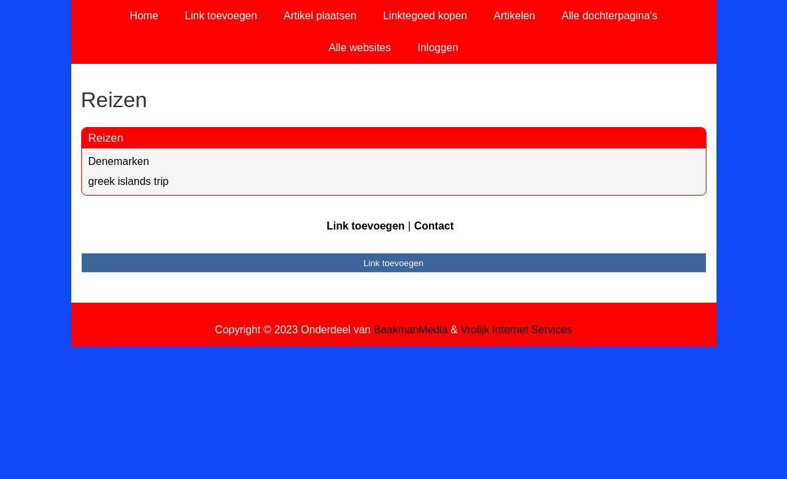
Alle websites (360, 47)
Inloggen (437, 47)
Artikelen (514, 15)
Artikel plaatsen (319, 15)
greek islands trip (128, 181)
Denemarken (119, 161)
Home (144, 15)
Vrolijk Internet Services (515, 329)
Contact (434, 226)
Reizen (106, 138)
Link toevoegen (221, 15)
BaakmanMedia (411, 329)
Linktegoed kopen (425, 15)
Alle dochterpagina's (609, 15)
